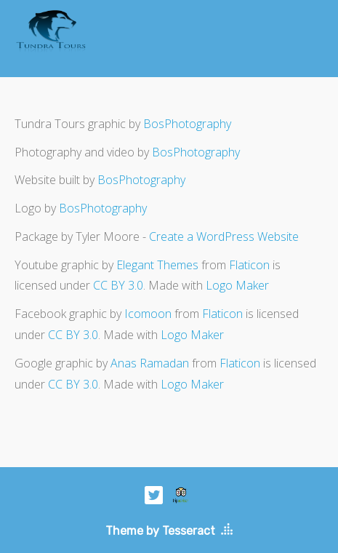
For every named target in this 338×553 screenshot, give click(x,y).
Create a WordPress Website (224, 236)
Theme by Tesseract (160, 531)
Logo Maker (237, 285)
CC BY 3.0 (118, 285)
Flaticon (249, 265)
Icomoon (148, 314)
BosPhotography (187, 124)
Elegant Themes (157, 265)
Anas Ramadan (149, 363)
